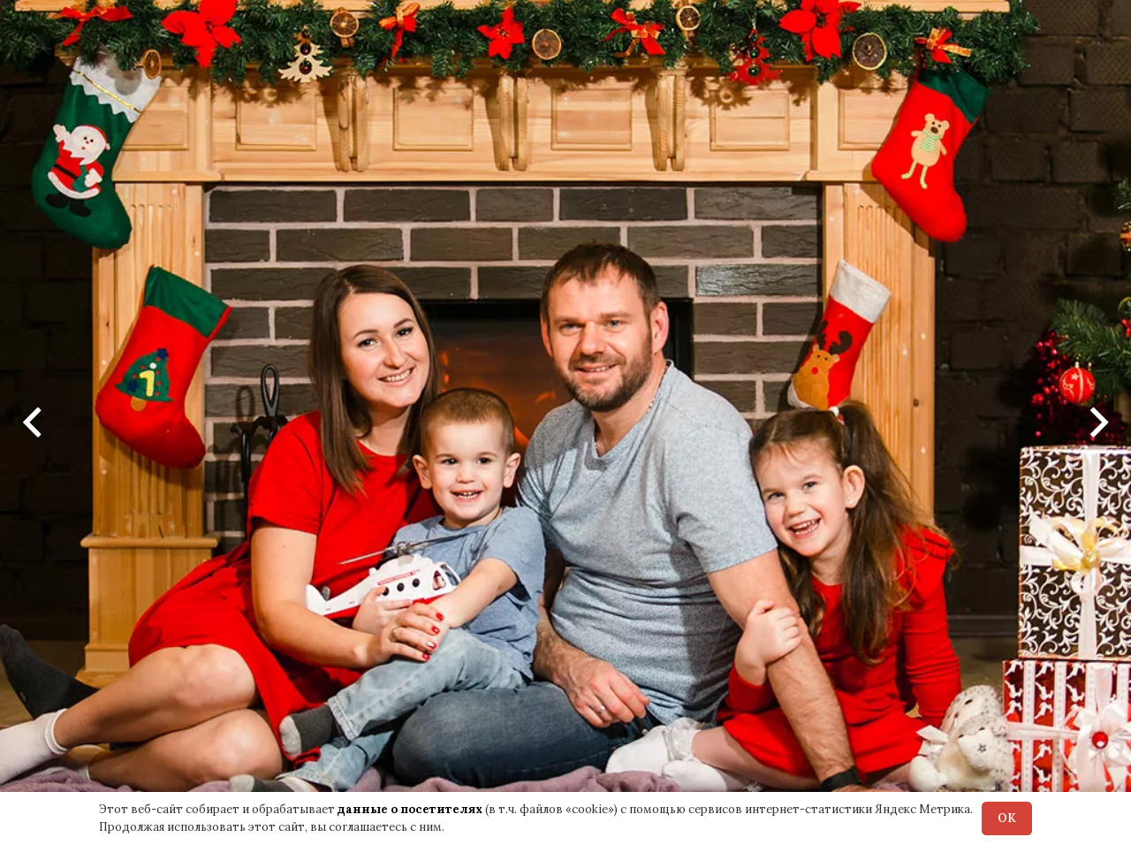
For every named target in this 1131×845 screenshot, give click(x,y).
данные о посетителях (410, 809)
